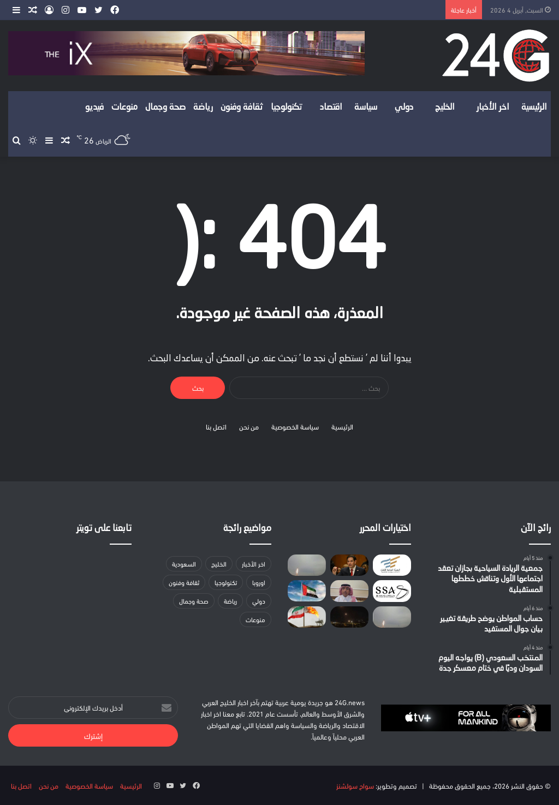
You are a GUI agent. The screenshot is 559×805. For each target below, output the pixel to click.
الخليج (445, 107)
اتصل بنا (216, 426)
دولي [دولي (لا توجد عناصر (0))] (258, 600)
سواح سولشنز (355, 785)
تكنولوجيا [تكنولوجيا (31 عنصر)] (226, 582)
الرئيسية (534, 107)
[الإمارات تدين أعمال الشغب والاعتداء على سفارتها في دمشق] (307, 590)
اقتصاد (331, 107)
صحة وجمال (165, 107)
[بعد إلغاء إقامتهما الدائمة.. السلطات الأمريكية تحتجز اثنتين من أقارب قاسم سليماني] (349, 565)
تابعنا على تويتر (104, 528)
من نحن (249, 426)
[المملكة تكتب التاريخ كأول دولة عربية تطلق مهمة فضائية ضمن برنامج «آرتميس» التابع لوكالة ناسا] (392, 590)
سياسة (365, 107)
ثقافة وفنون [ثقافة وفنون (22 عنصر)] (184, 582)
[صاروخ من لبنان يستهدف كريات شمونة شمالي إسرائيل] (349, 617)
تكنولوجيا (286, 107)
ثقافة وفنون (242, 107)
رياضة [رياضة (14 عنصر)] (230, 600)
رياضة (203, 107)
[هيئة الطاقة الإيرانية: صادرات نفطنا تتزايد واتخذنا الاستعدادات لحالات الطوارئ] (307, 617)
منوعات (124, 107)
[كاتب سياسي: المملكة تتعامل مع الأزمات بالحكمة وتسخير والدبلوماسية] (349, 590)
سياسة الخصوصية (295, 426)
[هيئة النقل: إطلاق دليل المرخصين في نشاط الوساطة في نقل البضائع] (392, 565)
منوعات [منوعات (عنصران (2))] (255, 619)
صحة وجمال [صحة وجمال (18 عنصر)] (194, 600)
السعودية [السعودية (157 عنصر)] (184, 563)
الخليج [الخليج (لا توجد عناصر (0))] (219, 563)
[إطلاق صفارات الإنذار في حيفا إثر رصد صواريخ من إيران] (307, 565)
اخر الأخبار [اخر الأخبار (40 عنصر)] (253, 563)
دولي (404, 107)
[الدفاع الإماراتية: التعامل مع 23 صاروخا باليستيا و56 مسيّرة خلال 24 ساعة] (392, 617)
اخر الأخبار (493, 107)
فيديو (94, 107)
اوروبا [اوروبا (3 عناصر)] (258, 582)
